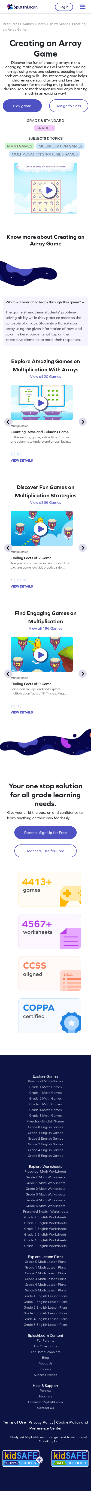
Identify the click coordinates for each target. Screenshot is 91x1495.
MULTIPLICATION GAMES (60, 146)
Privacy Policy (40, 1422)
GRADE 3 (44, 128)
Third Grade (58, 24)
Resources (11, 24)
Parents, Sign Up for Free (45, 833)
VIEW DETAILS (22, 460)
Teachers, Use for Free (45, 851)
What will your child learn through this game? (45, 302)
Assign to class (68, 106)
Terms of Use (15, 1422)
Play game (22, 106)
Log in (64, 7)
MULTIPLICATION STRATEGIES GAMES (45, 154)
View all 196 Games (45, 628)
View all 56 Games (45, 502)
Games (28, 24)
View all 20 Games (45, 376)
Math (41, 24)
